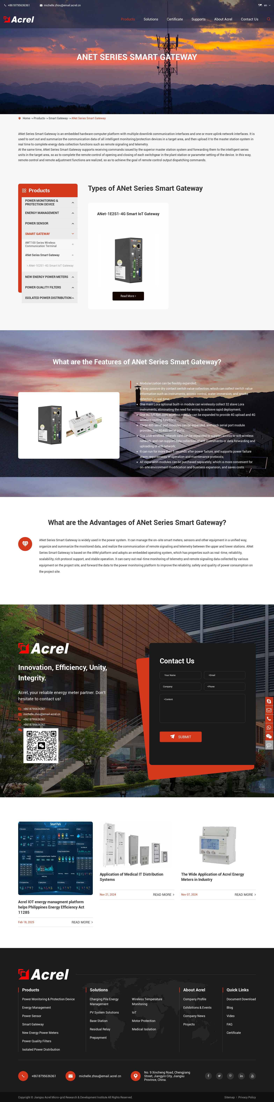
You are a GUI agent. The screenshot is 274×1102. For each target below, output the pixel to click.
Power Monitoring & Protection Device (41, 202)
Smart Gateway (58, 118)
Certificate (175, 19)
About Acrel (223, 19)
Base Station (98, 1020)
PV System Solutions (104, 1012)
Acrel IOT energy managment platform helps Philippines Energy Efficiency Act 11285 (51, 907)
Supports (199, 19)
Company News (194, 1015)
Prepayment (98, 1037)
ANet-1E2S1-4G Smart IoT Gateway (50, 265)
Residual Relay (100, 1029)
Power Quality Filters (43, 287)
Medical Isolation (144, 1029)
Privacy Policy (247, 1096)
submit (180, 736)
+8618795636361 (16, 5)
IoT (134, 1012)
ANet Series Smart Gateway (88, 118)
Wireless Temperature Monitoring (147, 1001)
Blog (230, 1007)
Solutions (151, 19)
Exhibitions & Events (197, 1007)
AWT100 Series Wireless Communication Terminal (41, 244)
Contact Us (249, 19)
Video (231, 1015)
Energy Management (42, 213)
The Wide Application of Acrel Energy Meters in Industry (212, 877)
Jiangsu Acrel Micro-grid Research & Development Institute (70, 1096)
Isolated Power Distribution (48, 298)
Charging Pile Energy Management (104, 1001)
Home (26, 118)
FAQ (229, 1024)
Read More (128, 296)
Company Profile (194, 998)
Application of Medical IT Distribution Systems (131, 877)
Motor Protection (143, 1020)
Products (128, 19)
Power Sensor (36, 223)
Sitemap (229, 1096)
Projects (189, 1024)
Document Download (241, 998)
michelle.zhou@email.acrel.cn (60, 5)
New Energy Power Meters (46, 277)
